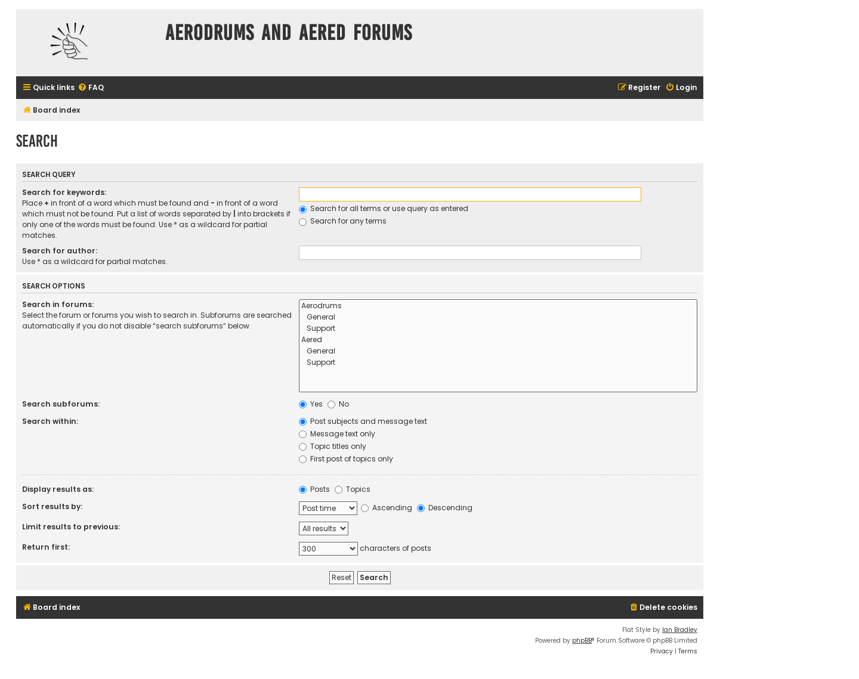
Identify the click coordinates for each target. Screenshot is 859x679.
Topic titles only (332, 446)
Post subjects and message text (363, 421)
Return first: (46, 547)
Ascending (386, 508)
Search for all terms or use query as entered (383, 208)
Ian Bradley (679, 629)
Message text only (337, 434)
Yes (311, 404)
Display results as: (58, 489)
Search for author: (59, 251)
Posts (314, 489)
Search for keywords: (64, 192)
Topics (352, 489)
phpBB (582, 640)
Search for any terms (343, 221)
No (338, 404)
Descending (444, 508)
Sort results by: (52, 506)
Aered (498, 340)
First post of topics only (346, 459)
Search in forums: (58, 304)
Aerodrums (498, 306)
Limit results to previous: (71, 527)
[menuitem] (91, 88)
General (498, 317)
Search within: (50, 421)
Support (498, 328)
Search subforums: (61, 404)
